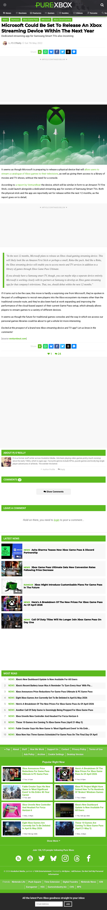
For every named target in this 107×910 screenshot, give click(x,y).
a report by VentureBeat (28, 184)
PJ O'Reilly (16, 43)
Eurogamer (31, 887)
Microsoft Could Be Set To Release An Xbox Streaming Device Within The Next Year (51, 28)
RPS (79, 887)
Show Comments (54, 491)
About (16, 749)
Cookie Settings (56, 754)
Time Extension (52, 882)
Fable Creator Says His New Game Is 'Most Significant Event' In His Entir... (49, 728)
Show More (53, 841)
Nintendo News (88, 882)
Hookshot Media (18, 871)
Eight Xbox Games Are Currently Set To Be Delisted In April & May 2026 (47, 697)
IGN (101, 882)
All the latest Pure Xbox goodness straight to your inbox (53, 897)
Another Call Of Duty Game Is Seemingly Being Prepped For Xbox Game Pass (50, 710)
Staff (24, 749)
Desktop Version (75, 754)
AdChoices (76, 871)
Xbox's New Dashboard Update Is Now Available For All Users (42, 679)
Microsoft (46, 20)
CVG (72, 887)
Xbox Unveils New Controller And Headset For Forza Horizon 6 (43, 716)
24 (59, 353)
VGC (42, 887)
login (56, 520)
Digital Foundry (70, 882)
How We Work (37, 749)
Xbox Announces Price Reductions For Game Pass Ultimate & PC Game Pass (50, 691)
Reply (61, 469)
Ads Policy (29, 754)
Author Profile (48, 469)
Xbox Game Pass (30, 20)
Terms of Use (96, 749)
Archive (41, 754)
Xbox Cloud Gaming (62, 20)
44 (18, 609)
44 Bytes (66, 871)
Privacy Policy (79, 749)
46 (18, 591)
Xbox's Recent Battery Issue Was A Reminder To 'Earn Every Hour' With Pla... (50, 685)
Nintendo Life (18, 882)
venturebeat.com (17, 338)
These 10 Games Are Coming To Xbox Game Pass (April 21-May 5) (45, 722)
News (5, 20)
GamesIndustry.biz (57, 887)
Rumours (15, 20)
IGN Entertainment (43, 871)
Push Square (34, 882)
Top (7, 749)
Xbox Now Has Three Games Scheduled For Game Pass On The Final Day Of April (52, 734)
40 (18, 626)
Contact (65, 749)
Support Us (52, 749)
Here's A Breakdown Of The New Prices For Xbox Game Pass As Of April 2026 (51, 704)
